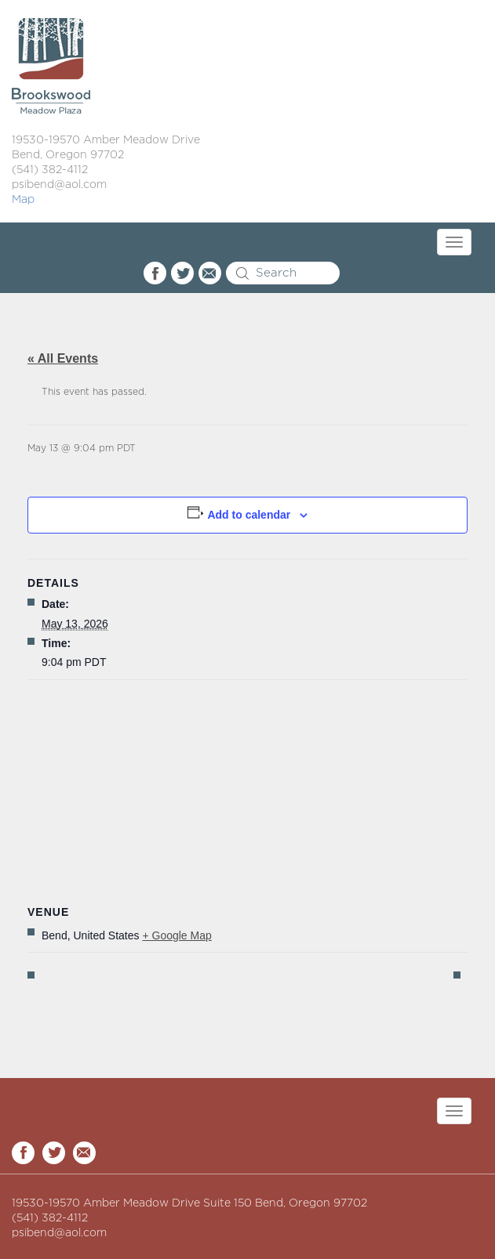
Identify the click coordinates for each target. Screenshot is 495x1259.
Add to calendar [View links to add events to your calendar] (248, 514)
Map (23, 199)
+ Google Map (176, 935)
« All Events (62, 358)
